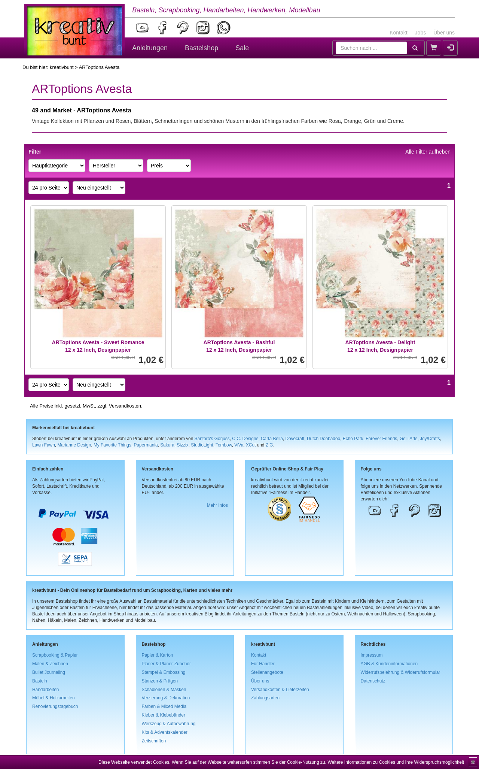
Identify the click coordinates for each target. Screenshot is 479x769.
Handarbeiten (45, 689)
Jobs (420, 33)
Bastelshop (201, 48)
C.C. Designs (245, 438)
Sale (242, 48)
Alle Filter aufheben (428, 152)
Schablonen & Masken (164, 689)
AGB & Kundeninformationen (389, 663)
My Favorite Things (112, 445)
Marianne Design (74, 445)
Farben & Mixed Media (164, 706)
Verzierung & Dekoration (166, 697)
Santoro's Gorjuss (212, 438)
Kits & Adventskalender (164, 732)
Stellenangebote (267, 672)
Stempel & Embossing (164, 672)
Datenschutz (373, 681)
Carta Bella (272, 438)
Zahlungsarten (265, 697)
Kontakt (398, 33)
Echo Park (353, 438)
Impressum (372, 655)
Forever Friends (381, 438)
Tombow (224, 445)
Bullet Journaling (48, 672)
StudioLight (202, 445)
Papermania (146, 445)
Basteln (39, 681)
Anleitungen (150, 48)
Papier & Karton (157, 655)
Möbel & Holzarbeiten (53, 697)
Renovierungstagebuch (55, 706)
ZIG (269, 445)
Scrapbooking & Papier (55, 655)
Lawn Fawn (43, 445)
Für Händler (263, 663)
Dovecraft (294, 438)
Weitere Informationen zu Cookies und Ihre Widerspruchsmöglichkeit (395, 762)
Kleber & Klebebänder (163, 715)
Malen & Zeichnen (50, 663)
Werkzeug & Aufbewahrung (169, 723)
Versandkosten (125, 406)
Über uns (444, 33)
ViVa (238, 445)
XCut (251, 445)
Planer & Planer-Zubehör (166, 663)
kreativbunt (62, 67)
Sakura (167, 445)
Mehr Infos (217, 505)
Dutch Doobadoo (323, 438)
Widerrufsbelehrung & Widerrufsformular (400, 672)
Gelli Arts (409, 438)
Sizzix (182, 445)
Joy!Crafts (430, 438)
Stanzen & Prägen (160, 681)
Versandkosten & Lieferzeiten (280, 689)
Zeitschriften (154, 741)
